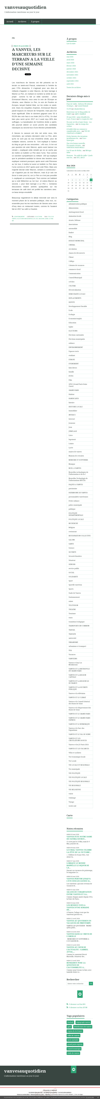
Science (71, 548)
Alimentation (73, 208)
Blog (70, 237)
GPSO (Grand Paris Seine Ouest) (78, 385)
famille (71, 372)
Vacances (72, 654)
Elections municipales (77, 339)
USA (70, 650)
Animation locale (75, 216)
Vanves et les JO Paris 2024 (78, 744)
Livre (71, 435)
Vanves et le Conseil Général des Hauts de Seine (79, 702)
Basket (71, 232)
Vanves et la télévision (77, 693)
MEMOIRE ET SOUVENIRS (78, 460)
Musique (72, 464)
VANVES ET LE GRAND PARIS (79, 714)
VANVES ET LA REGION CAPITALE (77, 676)
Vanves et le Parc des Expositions (76, 729)
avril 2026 (70, 60)
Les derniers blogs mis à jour (35, 1092)
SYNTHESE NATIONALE (75, 147)
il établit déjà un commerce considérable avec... (77, 130)
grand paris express (74, 1044)
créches (71, 282)
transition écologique (77, 622)
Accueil (9, 21)
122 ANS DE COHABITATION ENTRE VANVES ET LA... (79, 893)
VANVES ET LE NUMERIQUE (79, 724)
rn (13, 221)
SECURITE (72, 552)
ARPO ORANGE (80, 114)
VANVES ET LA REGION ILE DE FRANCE (79, 682)
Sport (71, 581)
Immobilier (73, 411)
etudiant (72, 355)
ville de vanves (73, 1035)
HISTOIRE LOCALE (76, 407)
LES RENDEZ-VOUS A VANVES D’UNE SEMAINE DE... (78, 907)
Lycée (71, 448)
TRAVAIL (72, 630)
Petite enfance (74, 501)
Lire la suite (71, 43)
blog (81, 1094)
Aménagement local (76, 212)
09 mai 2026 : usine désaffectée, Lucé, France (78, 118)
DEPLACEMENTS (75, 298)
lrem (46, 218)
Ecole (71, 310)
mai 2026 (70, 57)
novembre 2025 (72, 75)
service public (74, 568)
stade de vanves (73, 1053)
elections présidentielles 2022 (27, 218)
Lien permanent (18, 216)
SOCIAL (71, 572)
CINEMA (72, 245)
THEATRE (72, 609)
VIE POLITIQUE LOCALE (78, 777)
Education (72, 323)
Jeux (70, 427)
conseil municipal (74, 1049)
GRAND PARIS (74, 390)
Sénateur (72, 560)
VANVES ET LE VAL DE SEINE (80, 734)
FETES (71, 376)
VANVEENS (73, 659)
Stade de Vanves (75, 593)
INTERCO (72, 415)
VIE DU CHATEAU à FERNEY (78, 132)
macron (41, 218)
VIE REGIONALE (75, 785)
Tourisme (72, 613)
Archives (22, 21)
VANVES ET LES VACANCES (79, 749)
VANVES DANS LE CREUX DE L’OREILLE (79, 935)
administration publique (78, 204)
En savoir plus (90, 1097)
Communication (74, 273)
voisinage (72, 798)
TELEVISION (73, 605)
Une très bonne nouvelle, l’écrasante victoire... (76, 144)
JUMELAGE (73, 431)
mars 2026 (70, 63)
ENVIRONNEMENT (76, 347)
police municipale (75, 505)
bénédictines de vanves (83, 1027)
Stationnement (74, 597)
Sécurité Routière (75, 556)
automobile (73, 228)
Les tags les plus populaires (64, 1092)
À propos (35, 21)
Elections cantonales (76, 335)
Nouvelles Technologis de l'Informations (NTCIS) (78, 479)
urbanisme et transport (77, 646)
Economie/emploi (75, 318)
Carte (70, 815)
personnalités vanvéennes (78, 497)
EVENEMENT (74, 364)
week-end (72, 806)
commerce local (74, 269)
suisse (71, 601)
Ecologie (72, 314)
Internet (72, 419)
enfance (72, 343)
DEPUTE (72, 302)
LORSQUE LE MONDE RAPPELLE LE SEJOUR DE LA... (78, 865)
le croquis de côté (85, 119)
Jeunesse (72, 423)
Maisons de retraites (76, 456)
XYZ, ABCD (81, 157)
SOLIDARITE (73, 577)
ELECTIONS (38, 216)
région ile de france (74, 1031)
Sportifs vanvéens (75, 585)
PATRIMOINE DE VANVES (78, 493)
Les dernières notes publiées (50, 1092)
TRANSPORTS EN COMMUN (79, 626)
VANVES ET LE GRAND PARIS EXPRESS (79, 719)
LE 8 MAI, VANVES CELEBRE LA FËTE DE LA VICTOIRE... (79, 851)
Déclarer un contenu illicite (23, 1094)
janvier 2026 (71, 69)
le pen (51, 218)
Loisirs (71, 443)
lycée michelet (72, 1040)
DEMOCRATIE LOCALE (77, 294)
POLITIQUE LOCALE (76, 519)
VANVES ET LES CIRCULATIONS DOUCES (78, 739)
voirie (71, 794)
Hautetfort (54, 1090)
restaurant (73, 531)
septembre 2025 (73, 81)
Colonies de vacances (76, 265)
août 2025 (70, 84)
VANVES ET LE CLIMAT (77, 697)
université (72, 638)
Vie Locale (72, 761)
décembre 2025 (72, 72)
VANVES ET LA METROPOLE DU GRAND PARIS (79, 670)
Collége (71, 261)
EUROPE (72, 359)
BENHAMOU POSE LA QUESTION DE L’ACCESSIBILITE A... (76, 965)
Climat (71, 257)
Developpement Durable (78, 306)
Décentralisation (75, 290)
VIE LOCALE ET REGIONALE (79, 765)
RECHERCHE (73, 523)
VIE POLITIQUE (74, 773)
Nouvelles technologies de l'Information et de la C (78, 473)
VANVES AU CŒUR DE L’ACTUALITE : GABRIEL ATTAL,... (77, 949)
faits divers (73, 368)
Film (70, 380)
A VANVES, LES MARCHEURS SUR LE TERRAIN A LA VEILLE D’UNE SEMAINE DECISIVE (33, 59)
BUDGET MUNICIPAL (76, 241)
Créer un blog (46, 1090)
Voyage (71, 802)
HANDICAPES (74, 398)
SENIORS (72, 564)
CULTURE (72, 286)
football (70, 1022)
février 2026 (71, 66)
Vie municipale (74, 769)
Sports (71, 589)
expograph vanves (83, 1022)
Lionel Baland (83, 106)
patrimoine (73, 488)
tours (71, 618)
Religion (72, 527)
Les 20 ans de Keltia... (74, 150)
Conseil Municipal (75, 278)
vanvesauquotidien (25, 7)
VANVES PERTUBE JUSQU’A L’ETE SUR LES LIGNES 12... (79, 879)
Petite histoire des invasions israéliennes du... (77, 137)
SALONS (72, 540)
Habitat (71, 394)
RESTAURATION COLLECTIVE (80, 536)
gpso (69, 1027)
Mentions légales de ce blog (37, 1094)
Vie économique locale (77, 757)
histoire (71, 402)
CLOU (69, 109)
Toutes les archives (74, 87)
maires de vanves (75, 452)
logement (72, 439)
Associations (73, 224)
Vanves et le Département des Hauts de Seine (80, 709)
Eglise (71, 327)
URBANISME (73, 642)
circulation (73, 249)
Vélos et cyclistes (75, 753)
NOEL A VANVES (75, 468)
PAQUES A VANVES (76, 484)
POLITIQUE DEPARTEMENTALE (76, 514)
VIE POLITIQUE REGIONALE (79, 781)
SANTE (71, 544)
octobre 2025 (71, 78)
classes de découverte (77, 253)
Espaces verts (74, 351)
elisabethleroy (79, 109)
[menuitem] (10, 21)
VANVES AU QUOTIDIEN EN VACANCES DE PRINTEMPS (79, 922)
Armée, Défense (74, 220)
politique (72, 509)
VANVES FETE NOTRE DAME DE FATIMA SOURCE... (79, 837)
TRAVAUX (72, 634)
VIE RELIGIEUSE (75, 789)
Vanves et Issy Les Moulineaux (75, 664)
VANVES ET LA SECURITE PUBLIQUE (78, 688)
